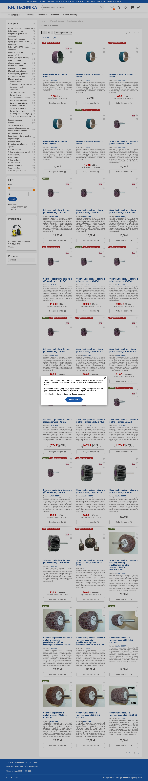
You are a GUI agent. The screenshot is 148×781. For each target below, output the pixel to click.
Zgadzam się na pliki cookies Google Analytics (67, 394)
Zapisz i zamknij (74, 400)
